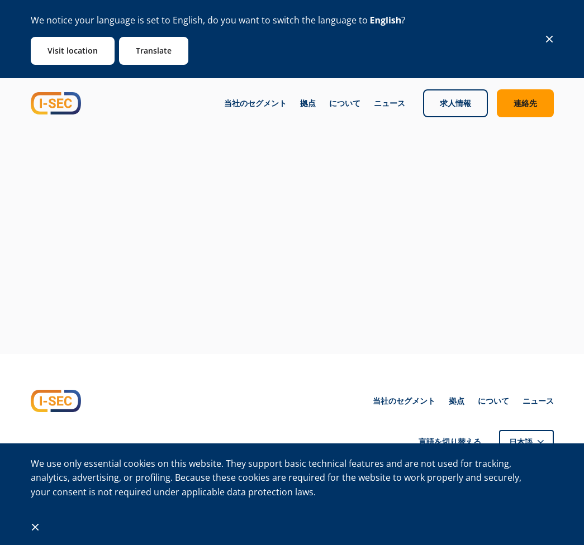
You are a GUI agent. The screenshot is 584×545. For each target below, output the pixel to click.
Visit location (73, 50)
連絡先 (525, 103)
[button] (526, 442)
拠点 (308, 103)
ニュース (389, 103)
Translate (154, 50)
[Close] (549, 39)
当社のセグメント (255, 103)
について (344, 103)
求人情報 (455, 103)
